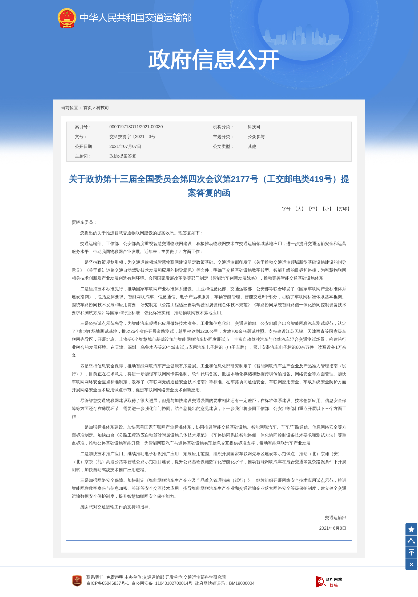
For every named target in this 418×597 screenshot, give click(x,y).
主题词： (83, 156)
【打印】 (343, 208)
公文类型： (223, 146)
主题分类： (223, 136)
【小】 (327, 208)
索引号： (83, 127)
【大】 (299, 208)
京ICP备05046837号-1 (107, 583)
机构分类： (223, 127)
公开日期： (85, 146)
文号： (81, 136)
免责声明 (114, 577)
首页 (87, 107)
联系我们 (94, 577)
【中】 (313, 208)
